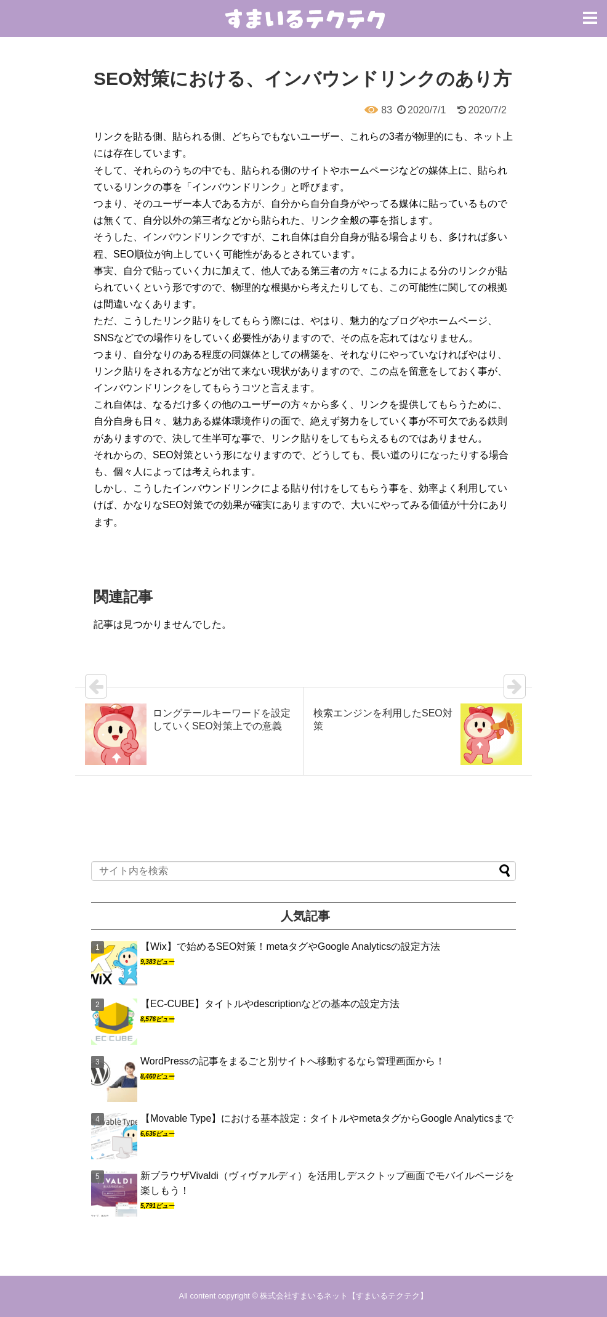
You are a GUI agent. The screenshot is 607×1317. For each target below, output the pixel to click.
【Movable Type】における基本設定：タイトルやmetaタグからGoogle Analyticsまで (326, 1118)
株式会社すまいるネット (304, 1295)
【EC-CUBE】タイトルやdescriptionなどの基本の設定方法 (270, 1004)
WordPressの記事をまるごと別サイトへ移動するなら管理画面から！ (292, 1061)
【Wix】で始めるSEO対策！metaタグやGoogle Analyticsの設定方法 (290, 946)
